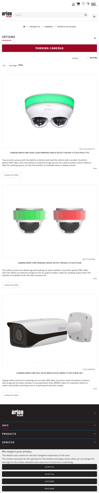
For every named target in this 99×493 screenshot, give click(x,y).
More (95, 168)
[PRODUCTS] (95, 434)
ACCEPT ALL (49, 467)
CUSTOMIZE (49, 481)
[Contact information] (95, 413)
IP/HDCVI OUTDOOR (66, 26)
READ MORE (49, 488)
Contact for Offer (11, 175)
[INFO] (95, 425)
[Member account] (73, 4)
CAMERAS (48, 26)
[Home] (24, 26)
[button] (95, 38)
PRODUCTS (35, 26)
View (20, 64)
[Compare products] (88, 5)
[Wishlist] (83, 5)
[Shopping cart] (78, 5)
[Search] (85, 14)
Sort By (93, 57)
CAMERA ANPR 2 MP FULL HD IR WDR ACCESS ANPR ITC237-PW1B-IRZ (49, 373)
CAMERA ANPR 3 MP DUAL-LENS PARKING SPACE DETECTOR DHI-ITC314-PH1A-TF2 (49, 152)
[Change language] (94, 4)
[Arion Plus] (7, 15)
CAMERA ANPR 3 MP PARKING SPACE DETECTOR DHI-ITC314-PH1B (49, 262)
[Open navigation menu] (94, 16)
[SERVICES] (95, 442)
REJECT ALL (49, 474)
